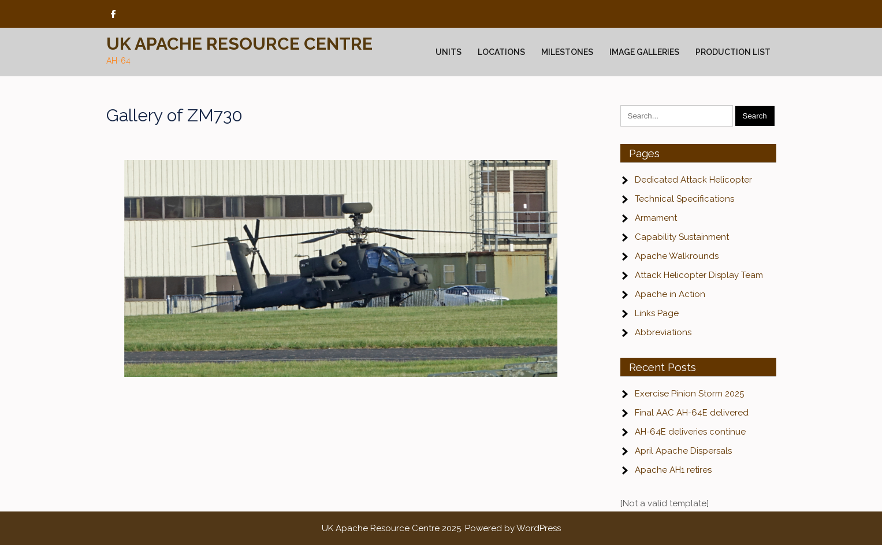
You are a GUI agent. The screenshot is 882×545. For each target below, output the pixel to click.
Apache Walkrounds (677, 256)
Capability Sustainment (682, 237)
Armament (656, 218)
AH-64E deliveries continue (690, 432)
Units (449, 52)
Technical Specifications (684, 199)
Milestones (567, 52)
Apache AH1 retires (673, 470)
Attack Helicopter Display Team (699, 275)
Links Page (657, 313)
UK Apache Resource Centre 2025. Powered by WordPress (441, 528)
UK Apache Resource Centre (239, 44)
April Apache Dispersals (683, 451)
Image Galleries (644, 52)
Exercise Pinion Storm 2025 (689, 393)
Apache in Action (670, 294)
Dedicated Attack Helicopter (693, 180)
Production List (733, 52)
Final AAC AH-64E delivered (692, 412)
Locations (501, 52)
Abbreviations (663, 332)
